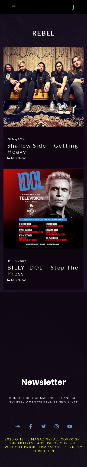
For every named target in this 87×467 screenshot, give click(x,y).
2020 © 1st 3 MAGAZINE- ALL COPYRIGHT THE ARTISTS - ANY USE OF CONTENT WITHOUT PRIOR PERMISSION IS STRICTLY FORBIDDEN (44, 445)
